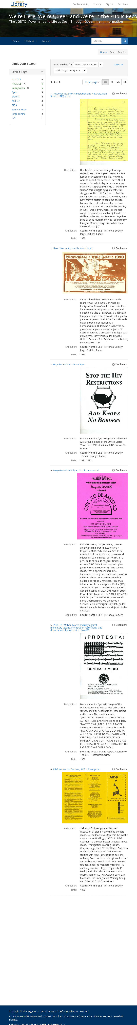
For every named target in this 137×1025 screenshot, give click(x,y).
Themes (30, 40)
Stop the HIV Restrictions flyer (69, 364)
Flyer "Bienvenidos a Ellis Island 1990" (73, 248)
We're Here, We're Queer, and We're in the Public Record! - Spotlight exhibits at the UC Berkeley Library (19, 4)
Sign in (109, 4)
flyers (15, 92)
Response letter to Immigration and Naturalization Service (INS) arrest (78, 95)
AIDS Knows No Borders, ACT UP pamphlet (76, 769)
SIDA (14, 105)
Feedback (123, 4)
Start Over (118, 64)
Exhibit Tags (19, 72)
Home (15, 40)
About (46, 40)
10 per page (92, 82)
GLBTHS (16, 79)
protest (16, 96)
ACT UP (16, 100)
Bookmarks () (80, 4)
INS (14, 118)
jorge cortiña (18, 113)
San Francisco (19, 109)
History (97, 4)
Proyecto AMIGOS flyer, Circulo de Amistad (76, 470)
